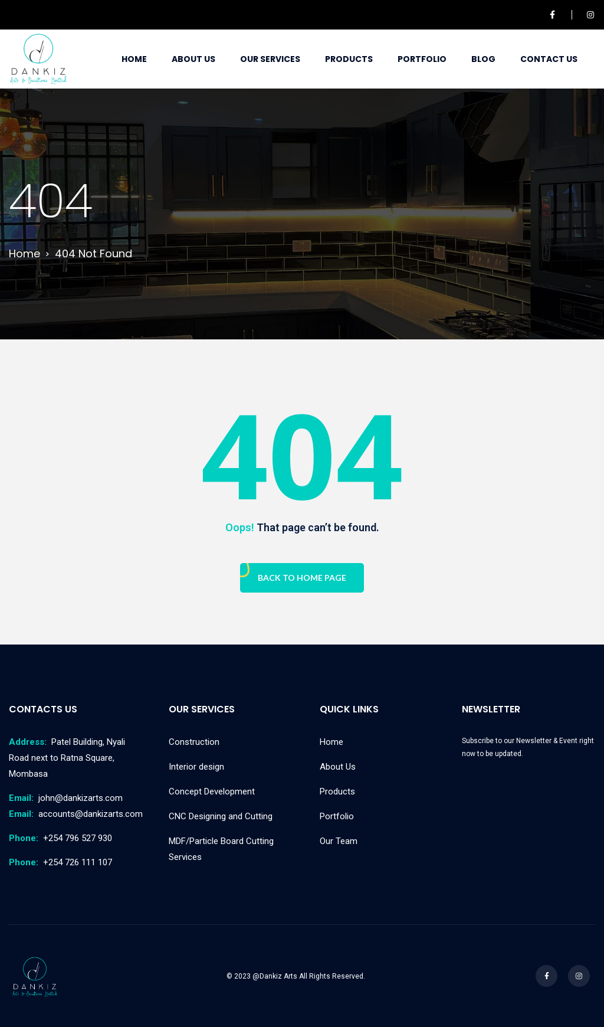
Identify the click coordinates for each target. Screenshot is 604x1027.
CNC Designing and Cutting (221, 816)
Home (134, 59)
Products (349, 59)
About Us (193, 59)
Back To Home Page (302, 578)
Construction (194, 742)
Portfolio (422, 59)
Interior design (196, 766)
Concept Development (212, 791)
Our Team (338, 841)
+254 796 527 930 (60, 838)
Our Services (270, 59)
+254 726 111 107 (60, 862)
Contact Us (548, 59)
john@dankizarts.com (66, 798)
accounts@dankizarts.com (76, 814)
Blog (483, 59)
